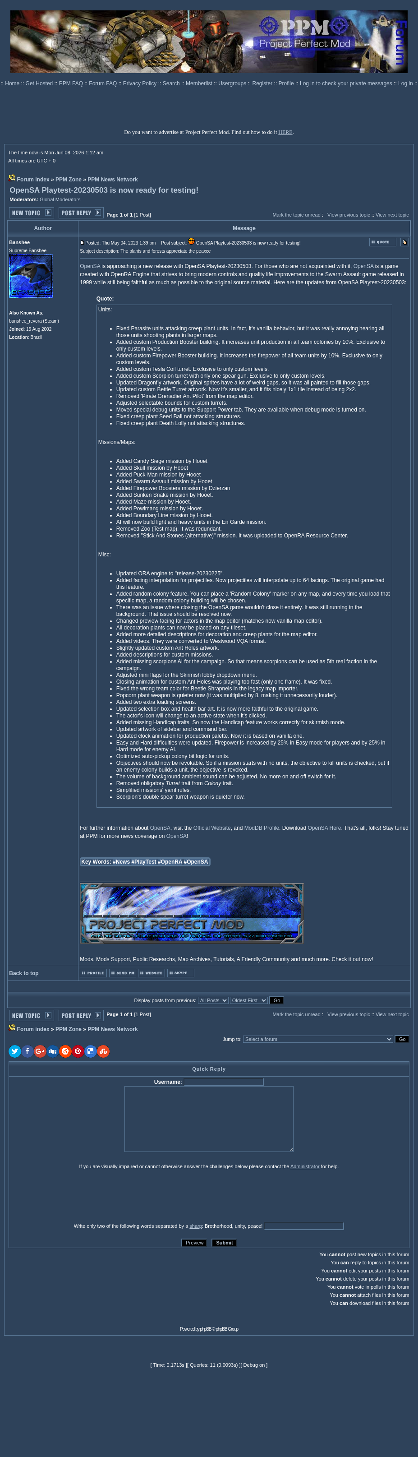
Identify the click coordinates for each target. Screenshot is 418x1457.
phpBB (205, 1329)
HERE (285, 132)
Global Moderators (60, 199)
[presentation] (78, 1195)
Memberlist (200, 83)
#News (121, 862)
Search (172, 83)
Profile (287, 83)
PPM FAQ (72, 83)
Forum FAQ (103, 83)
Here (335, 828)
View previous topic (348, 214)
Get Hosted (40, 83)
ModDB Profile (261, 828)
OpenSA (90, 266)
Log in (405, 83)
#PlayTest (143, 862)
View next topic (392, 214)
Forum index (33, 179)
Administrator (305, 1166)
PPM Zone (68, 179)
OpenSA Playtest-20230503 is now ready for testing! (103, 190)
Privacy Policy (140, 83)
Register (263, 83)
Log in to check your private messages (347, 83)
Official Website (212, 828)
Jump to (231, 1039)
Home (13, 83)
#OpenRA (170, 862)
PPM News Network (112, 179)
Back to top (23, 973)
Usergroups (233, 83)
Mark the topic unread (296, 214)
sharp (195, 1226)
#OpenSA (196, 862)
